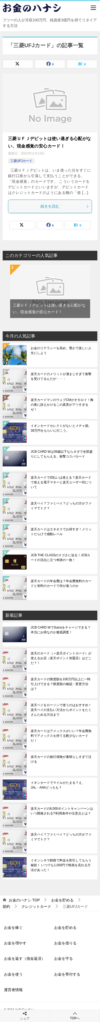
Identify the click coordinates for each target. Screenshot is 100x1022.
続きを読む (65, 206)
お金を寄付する (67, 974)
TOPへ (75, 1015)
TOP (24, 900)
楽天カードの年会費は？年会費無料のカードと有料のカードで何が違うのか (61, 583)
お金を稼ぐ (13, 927)
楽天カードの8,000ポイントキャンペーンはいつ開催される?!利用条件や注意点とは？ (62, 811)
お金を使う (13, 974)
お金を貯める (65, 927)
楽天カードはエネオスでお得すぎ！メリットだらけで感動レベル (61, 531)
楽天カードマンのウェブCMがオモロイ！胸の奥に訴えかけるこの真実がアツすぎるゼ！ (62, 404)
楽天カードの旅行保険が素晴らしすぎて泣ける (61, 759)
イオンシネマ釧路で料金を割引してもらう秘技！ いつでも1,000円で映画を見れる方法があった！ (61, 865)
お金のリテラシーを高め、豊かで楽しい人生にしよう (61, 350)
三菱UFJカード (21, 161)
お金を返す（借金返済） (24, 958)
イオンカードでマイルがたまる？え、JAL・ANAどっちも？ (58, 785)
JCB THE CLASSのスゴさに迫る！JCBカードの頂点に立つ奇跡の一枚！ (60, 557)
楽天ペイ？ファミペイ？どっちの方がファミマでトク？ (61, 506)
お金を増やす (15, 943)
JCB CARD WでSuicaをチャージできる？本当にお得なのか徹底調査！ (61, 630)
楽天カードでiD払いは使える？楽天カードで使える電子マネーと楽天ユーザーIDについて (61, 482)
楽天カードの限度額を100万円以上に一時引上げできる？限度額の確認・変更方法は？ (60, 684)
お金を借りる (65, 943)
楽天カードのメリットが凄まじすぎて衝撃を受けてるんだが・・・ (61, 376)
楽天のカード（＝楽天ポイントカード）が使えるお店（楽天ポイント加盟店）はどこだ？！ (61, 658)
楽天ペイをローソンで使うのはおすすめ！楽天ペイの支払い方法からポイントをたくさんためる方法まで (61, 710)
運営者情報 (13, 990)
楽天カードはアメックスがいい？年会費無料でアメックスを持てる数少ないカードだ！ (61, 735)
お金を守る (63, 958)
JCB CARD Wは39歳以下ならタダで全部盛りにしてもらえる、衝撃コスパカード (62, 454)
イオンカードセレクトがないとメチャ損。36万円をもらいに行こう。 (61, 428)
